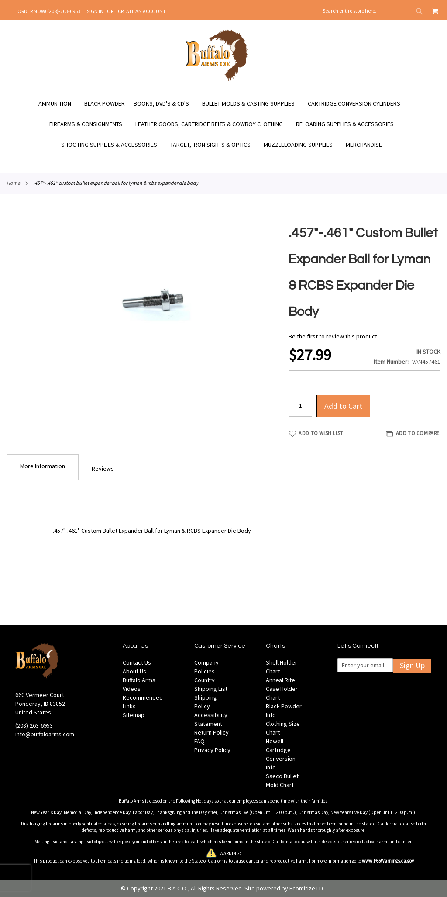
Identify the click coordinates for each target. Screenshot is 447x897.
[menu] (223, 124)
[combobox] (372, 10)
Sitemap (133, 715)
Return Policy (211, 732)
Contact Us (137, 662)
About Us (134, 671)
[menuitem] (59, 103)
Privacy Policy (212, 750)
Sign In (95, 11)
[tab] (43, 467)
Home (13, 182)
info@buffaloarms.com (44, 734)
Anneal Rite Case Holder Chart (282, 688)
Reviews (103, 469)
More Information (42, 466)
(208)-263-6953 (34, 725)
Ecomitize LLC (307, 888)
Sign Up (412, 665)
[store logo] (217, 80)
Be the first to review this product (333, 336)
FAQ (199, 741)
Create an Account (142, 11)
